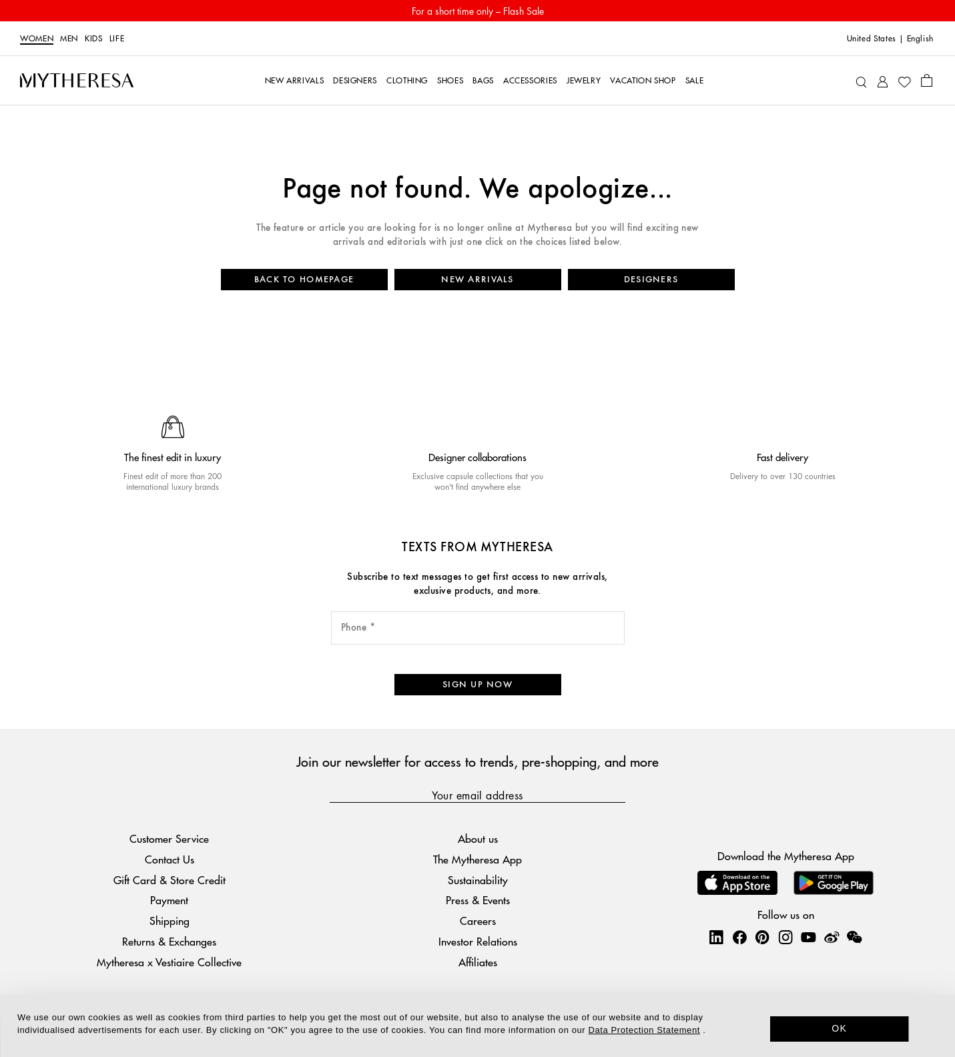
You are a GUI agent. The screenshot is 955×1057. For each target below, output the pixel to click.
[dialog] (477, 1026)
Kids (94, 38)
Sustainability (478, 880)
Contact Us (169, 859)
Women (36, 38)
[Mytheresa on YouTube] (808, 937)
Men (69, 38)
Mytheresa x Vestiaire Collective (169, 962)
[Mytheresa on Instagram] (785, 937)
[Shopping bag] (926, 80)
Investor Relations (477, 941)
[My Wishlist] (904, 80)
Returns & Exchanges (169, 941)
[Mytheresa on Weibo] (832, 937)
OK (839, 1028)
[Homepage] (76, 80)
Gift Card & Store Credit (169, 880)
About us (478, 838)
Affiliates (477, 962)
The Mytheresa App (477, 859)
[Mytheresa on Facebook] (739, 937)
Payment (169, 900)
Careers (478, 920)
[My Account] (882, 80)
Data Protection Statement (644, 1030)
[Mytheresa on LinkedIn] (716, 937)
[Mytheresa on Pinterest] (762, 937)
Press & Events (478, 900)
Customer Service (169, 838)
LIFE (117, 38)
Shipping (169, 920)
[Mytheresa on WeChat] (854, 937)
